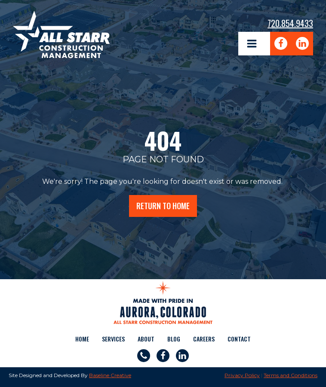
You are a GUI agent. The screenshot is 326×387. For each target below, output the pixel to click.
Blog (173, 338)
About (146, 338)
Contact (239, 338)
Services (113, 338)
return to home (163, 205)
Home (82, 338)
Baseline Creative (110, 375)
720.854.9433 (290, 23)
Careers (204, 338)
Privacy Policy (242, 375)
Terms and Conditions (290, 375)
